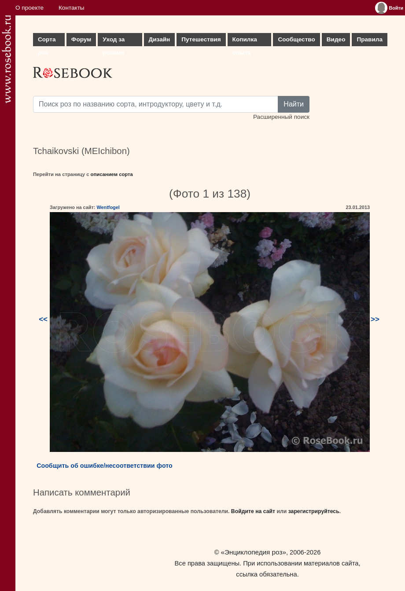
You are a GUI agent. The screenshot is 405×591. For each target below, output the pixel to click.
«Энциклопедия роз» (253, 552)
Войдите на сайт (253, 511)
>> (375, 319)
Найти (294, 104)
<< (43, 319)
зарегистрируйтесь (313, 511)
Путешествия (201, 39)
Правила (370, 39)
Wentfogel (107, 207)
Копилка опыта (244, 41)
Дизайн (159, 39)
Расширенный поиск (281, 117)
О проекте (29, 7)
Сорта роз (46, 41)
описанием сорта (112, 174)
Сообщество (296, 39)
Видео (336, 39)
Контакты (72, 7)
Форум (81, 39)
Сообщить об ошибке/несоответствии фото (105, 465)
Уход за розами (114, 41)
